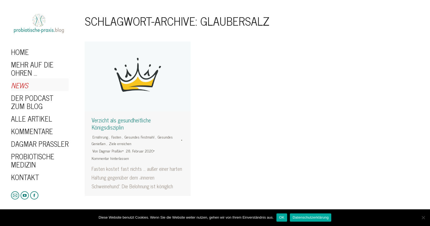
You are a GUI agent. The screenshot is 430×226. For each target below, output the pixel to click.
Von (107, 151)
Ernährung (100, 137)
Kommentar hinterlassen (110, 158)
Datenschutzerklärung (311, 217)
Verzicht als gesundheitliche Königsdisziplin (121, 124)
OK (281, 217)
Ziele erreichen (120, 143)
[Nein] (423, 217)
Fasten (116, 137)
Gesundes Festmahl (139, 137)
